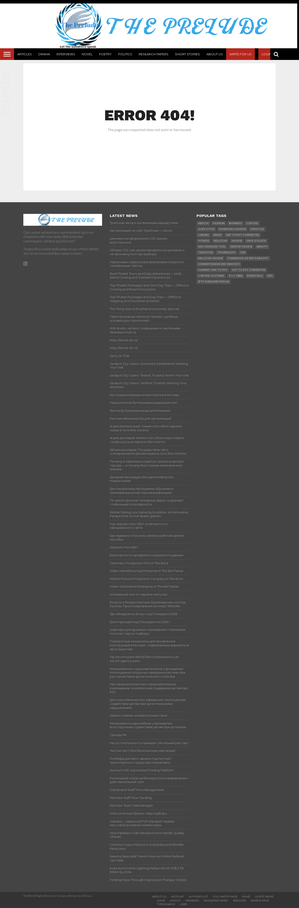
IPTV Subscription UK (213, 281)
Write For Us (240, 54)
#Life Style (206, 229)
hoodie (236, 240)
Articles (24, 54)
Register (239, 900)
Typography (166, 904)
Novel (87, 54)
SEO (270, 275)
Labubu (203, 235)
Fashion (218, 223)
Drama (44, 54)
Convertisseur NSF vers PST (219, 264)
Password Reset (216, 900)
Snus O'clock (256, 240)
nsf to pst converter (242, 235)
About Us (214, 54)
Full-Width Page (225, 896)
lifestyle (257, 229)
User (183, 904)
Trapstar (205, 252)
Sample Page (260, 900)
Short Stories (187, 54)
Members (192, 900)
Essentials (255, 275)
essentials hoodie (232, 229)
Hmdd (217, 235)
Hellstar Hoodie (210, 258)
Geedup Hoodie (241, 246)
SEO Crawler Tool (212, 246)
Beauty (262, 246)
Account (177, 896)
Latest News (264, 896)
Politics (125, 54)
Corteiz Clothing (211, 275)
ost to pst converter (248, 269)
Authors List (198, 896)
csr (242, 252)
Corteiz (252, 223)
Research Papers (153, 54)
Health (203, 223)
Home (246, 896)
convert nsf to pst (213, 269)
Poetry (105, 54)
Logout (175, 900)
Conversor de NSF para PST (247, 258)
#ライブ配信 (235, 275)
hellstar (220, 240)
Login (266, 54)
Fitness (203, 240)
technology (226, 252)
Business (235, 223)
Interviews (66, 54)
